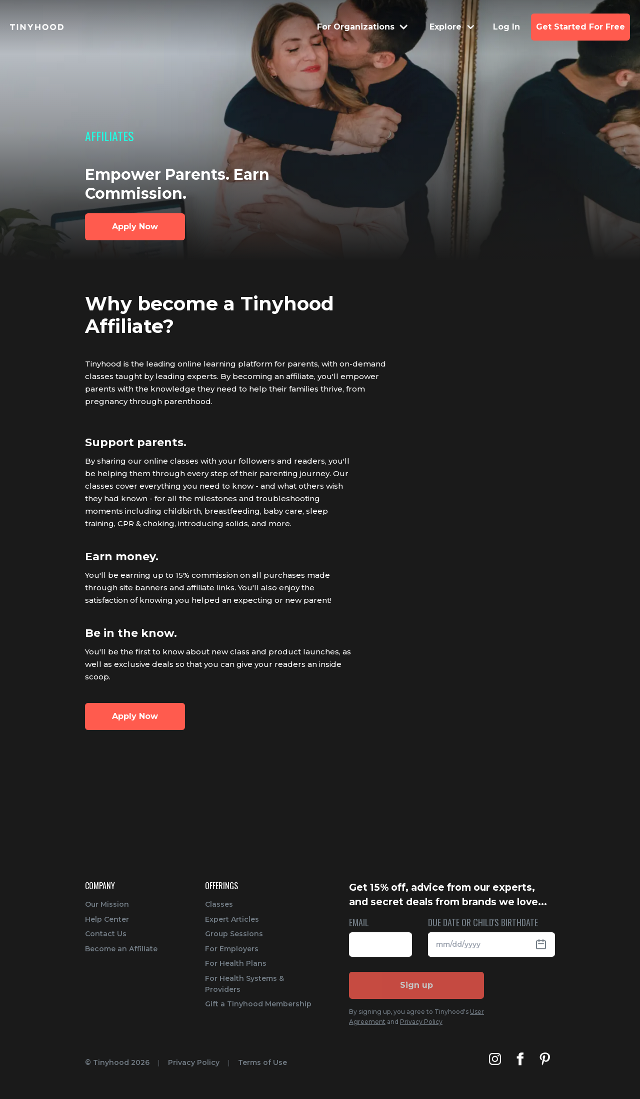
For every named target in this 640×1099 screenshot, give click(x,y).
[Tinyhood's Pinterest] (545, 1059)
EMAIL (359, 923)
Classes (219, 904)
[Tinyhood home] (37, 27)
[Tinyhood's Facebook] (520, 1059)
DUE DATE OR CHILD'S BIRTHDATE (483, 923)
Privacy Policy (421, 1021)
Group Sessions (234, 933)
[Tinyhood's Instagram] (495, 1059)
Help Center (107, 919)
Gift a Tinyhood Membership (258, 1003)
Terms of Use (262, 1062)
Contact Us (105, 933)
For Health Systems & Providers (244, 984)
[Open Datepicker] (545, 944)
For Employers (231, 948)
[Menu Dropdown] (363, 27)
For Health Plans (235, 963)
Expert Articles (232, 919)
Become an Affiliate (121, 948)
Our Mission (107, 904)
